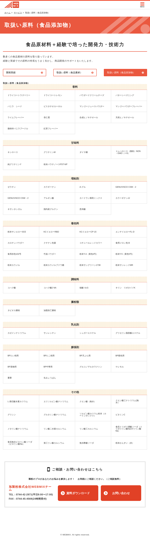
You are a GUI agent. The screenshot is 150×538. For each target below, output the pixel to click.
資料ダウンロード (78, 493)
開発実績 (11, 72)
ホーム (7, 13)
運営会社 (74, 524)
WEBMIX (11, 4)
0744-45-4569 (24, 499)
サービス (18, 13)
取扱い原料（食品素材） (69, 72)
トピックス (60, 524)
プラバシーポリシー (92, 524)
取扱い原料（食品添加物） (121, 72)
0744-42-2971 (24, 494)
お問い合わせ (121, 493)
